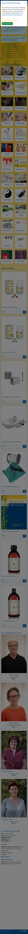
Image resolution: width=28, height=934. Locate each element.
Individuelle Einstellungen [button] (10, 21)
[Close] (25, 3)
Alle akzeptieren (7, 23)
